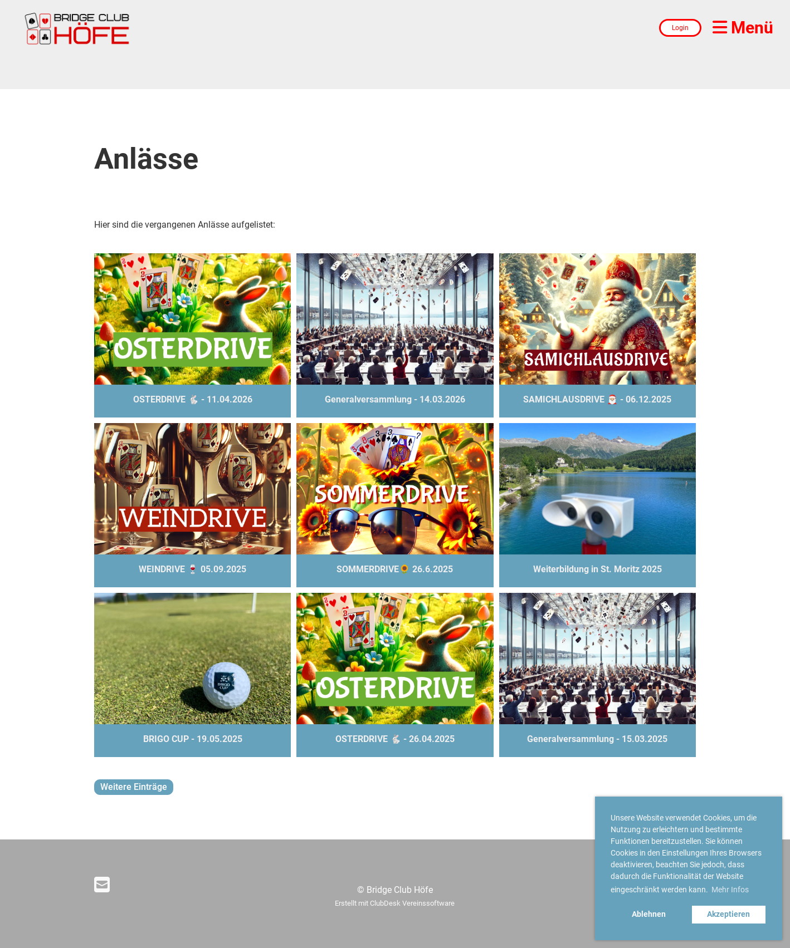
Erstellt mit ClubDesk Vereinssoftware (395, 903)
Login (680, 28)
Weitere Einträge (133, 787)
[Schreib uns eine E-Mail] (102, 885)
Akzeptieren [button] (728, 914)
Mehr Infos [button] (730, 889)
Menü (743, 27)
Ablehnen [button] (649, 914)
